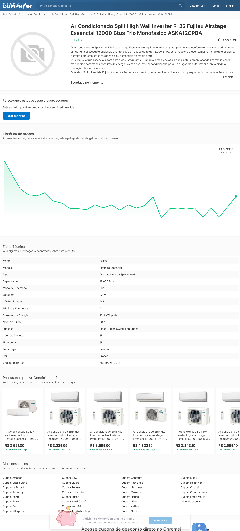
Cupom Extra (11, 501)
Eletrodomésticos (17, 14)
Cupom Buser (70, 496)
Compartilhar (226, 40)
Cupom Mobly (189, 477)
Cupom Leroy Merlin (193, 496)
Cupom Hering (130, 496)
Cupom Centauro (131, 477)
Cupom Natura (130, 511)
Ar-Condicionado (39, 14)
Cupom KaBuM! (71, 506)
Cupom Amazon (12, 477)
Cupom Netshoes (131, 487)
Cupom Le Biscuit (13, 487)
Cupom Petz (10, 506)
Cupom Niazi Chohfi (74, 501)
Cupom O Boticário (73, 492)
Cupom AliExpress (14, 511)
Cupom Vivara (70, 482)
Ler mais (229, 76)
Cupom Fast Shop (132, 482)
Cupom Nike (128, 501)
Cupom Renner (71, 487)
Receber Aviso (16, 115)
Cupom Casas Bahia (15, 482)
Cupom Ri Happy (13, 492)
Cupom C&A (69, 477)
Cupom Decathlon (191, 482)
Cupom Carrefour (131, 492)
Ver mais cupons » (192, 501)
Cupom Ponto (11, 496)
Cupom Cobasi (190, 487)
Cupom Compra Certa (194, 492)
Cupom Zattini (130, 506)
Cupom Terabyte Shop (76, 511)
